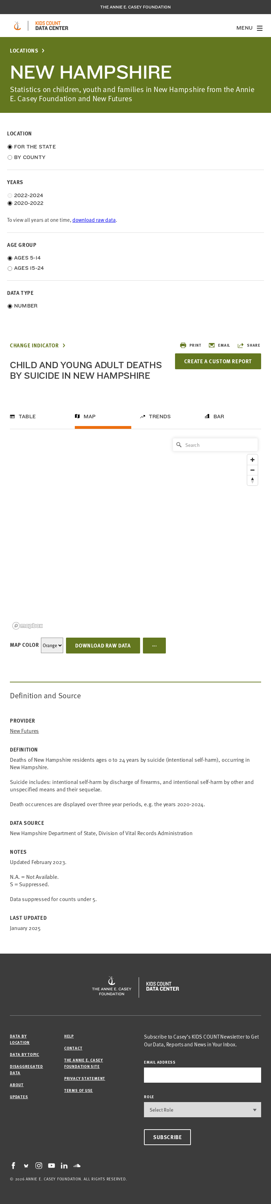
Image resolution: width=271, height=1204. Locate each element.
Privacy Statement (84, 1078)
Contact (73, 1048)
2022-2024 (28, 195)
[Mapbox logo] (27, 626)
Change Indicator (34, 345)
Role (149, 1096)
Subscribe (167, 1137)
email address (160, 1062)
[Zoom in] (252, 460)
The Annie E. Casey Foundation (135, 7)
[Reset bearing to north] (252, 480)
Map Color (24, 645)
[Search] (215, 444)
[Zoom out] (252, 470)
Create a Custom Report (218, 361)
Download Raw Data (103, 645)
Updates (19, 1096)
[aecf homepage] (17, 26)
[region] (135, 533)
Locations (24, 50)
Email (219, 345)
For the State (35, 147)
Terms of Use (78, 1090)
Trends (160, 416)
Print (190, 345)
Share (248, 345)
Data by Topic (24, 1054)
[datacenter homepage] (52, 26)
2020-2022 (28, 203)
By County (30, 157)
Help (69, 1036)
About (17, 1084)
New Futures (24, 731)
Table (27, 416)
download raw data (94, 220)
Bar (218, 416)
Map (90, 416)
